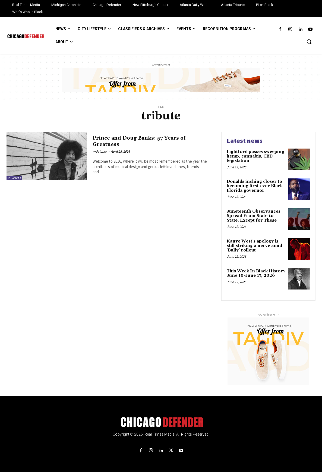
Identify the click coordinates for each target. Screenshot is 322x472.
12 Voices (14, 178)
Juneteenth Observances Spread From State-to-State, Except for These (253, 216)
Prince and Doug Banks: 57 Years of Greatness (145, 141)
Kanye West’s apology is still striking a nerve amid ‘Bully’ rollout (254, 246)
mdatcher (100, 151)
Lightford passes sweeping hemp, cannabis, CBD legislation (255, 156)
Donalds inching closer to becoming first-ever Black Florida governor (255, 186)
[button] (308, 41)
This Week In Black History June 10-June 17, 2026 (256, 273)
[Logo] (161, 422)
